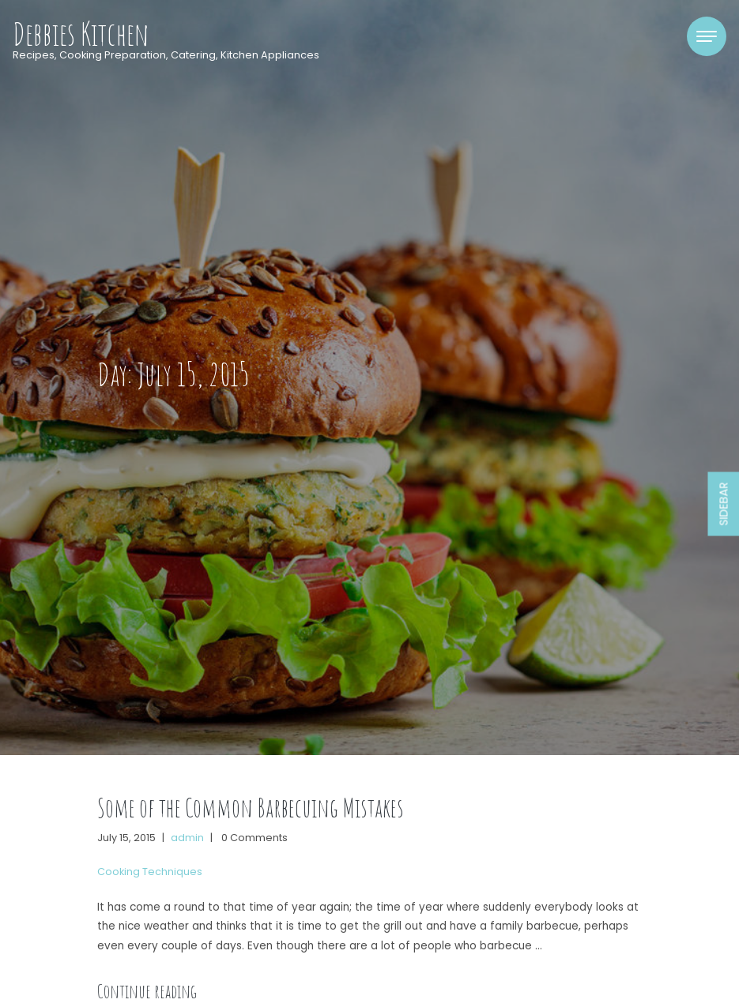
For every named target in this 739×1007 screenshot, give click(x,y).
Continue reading (147, 991)
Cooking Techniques (149, 871)
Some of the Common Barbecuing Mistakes (250, 807)
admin (187, 837)
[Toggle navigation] (706, 36)
